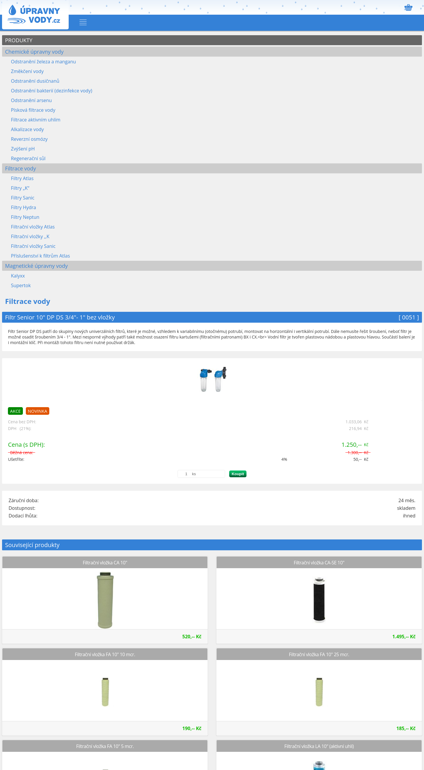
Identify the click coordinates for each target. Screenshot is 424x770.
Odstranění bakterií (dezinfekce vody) (51, 90)
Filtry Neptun (25, 217)
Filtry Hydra (23, 207)
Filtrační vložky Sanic (33, 246)
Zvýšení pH (23, 148)
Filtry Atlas (22, 178)
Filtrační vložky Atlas (33, 227)
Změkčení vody (27, 71)
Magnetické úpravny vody (36, 265)
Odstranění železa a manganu (43, 61)
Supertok (21, 285)
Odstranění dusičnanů (35, 81)
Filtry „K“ (20, 188)
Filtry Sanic (22, 197)
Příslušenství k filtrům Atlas (40, 256)
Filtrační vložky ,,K (30, 236)
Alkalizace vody (27, 129)
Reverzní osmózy (29, 139)
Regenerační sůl (28, 158)
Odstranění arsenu (31, 100)
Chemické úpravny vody (34, 51)
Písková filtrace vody (33, 110)
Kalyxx (18, 276)
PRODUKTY (18, 40)
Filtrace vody (20, 168)
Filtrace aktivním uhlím (35, 119)
